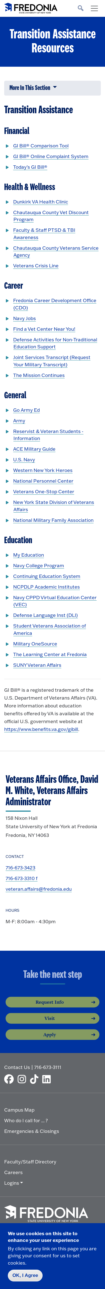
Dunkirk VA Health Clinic (40, 202)
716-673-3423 (20, 868)
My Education (28, 555)
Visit (50, 1023)
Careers (13, 1172)
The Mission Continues (39, 375)
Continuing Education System (46, 576)
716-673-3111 (47, 1067)
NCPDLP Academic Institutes (46, 587)
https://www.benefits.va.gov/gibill (41, 729)
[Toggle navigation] (94, 8)
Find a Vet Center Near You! (44, 329)
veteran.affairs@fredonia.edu (39, 889)
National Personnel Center (43, 481)
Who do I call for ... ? (26, 1120)
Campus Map (19, 1110)
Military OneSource (35, 644)
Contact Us (17, 1067)
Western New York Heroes (43, 470)
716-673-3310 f (22, 878)
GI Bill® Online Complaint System (50, 156)
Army (19, 421)
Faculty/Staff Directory (30, 1162)
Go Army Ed (26, 410)
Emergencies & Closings (31, 1131)
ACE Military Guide (34, 449)
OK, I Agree (25, 1275)
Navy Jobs (24, 318)
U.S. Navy (24, 459)
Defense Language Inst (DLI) (45, 615)
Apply (49, 1040)
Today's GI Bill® (30, 167)
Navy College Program (38, 565)
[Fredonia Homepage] (30, 7)
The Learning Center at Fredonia (50, 654)
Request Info (50, 1007)
